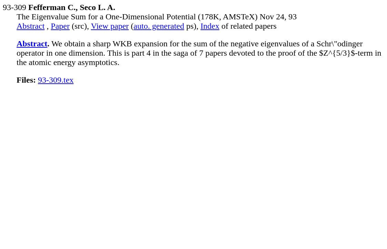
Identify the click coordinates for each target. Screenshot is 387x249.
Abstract (30, 25)
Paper (60, 25)
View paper (110, 25)
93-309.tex (55, 79)
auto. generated (158, 25)
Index (209, 25)
